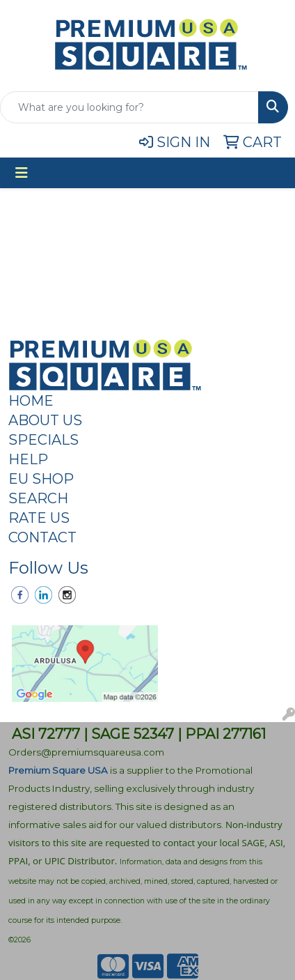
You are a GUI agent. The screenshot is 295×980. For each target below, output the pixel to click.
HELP (28, 459)
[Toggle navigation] (21, 173)
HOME (31, 400)
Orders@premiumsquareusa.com (86, 752)
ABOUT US (45, 420)
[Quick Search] (129, 107)
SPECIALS (43, 439)
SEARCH (38, 498)
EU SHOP (41, 478)
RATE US (39, 518)
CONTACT (42, 537)
